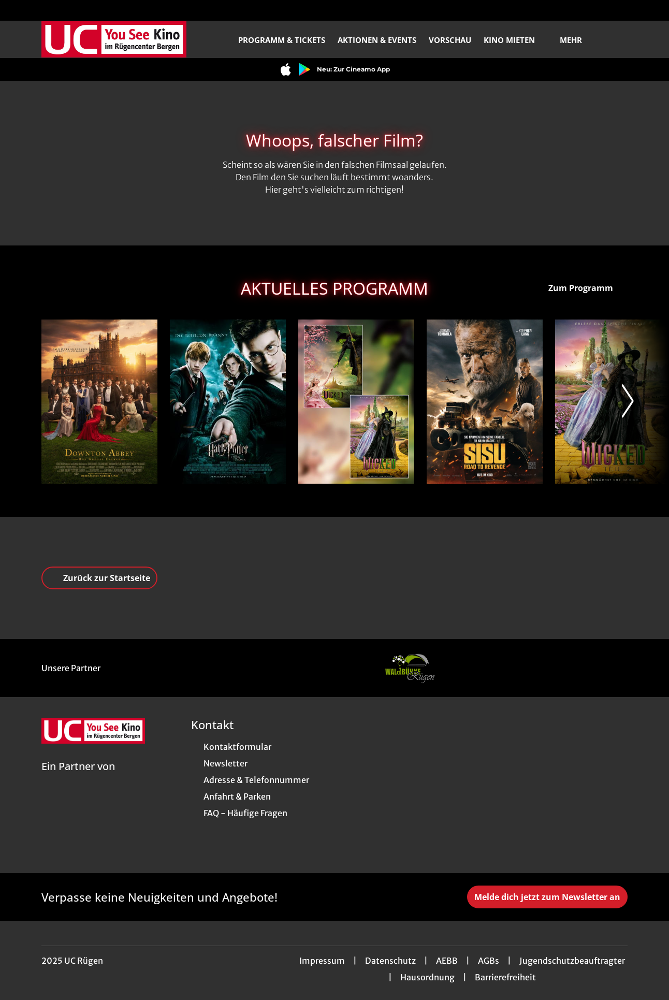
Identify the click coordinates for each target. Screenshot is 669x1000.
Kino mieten (515, 40)
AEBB (447, 960)
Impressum (322, 960)
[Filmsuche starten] (617, 39)
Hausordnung (427, 977)
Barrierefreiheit (505, 977)
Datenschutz (390, 960)
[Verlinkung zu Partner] (409, 668)
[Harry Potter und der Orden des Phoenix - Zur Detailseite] (228, 402)
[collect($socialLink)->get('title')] (18, 10)
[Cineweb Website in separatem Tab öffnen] (78, 779)
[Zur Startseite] (113, 39)
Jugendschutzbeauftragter (572, 960)
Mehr (577, 40)
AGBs (488, 960)
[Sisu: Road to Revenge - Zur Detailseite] (485, 402)
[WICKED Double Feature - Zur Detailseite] (356, 402)
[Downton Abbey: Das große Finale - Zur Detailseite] (99, 402)
